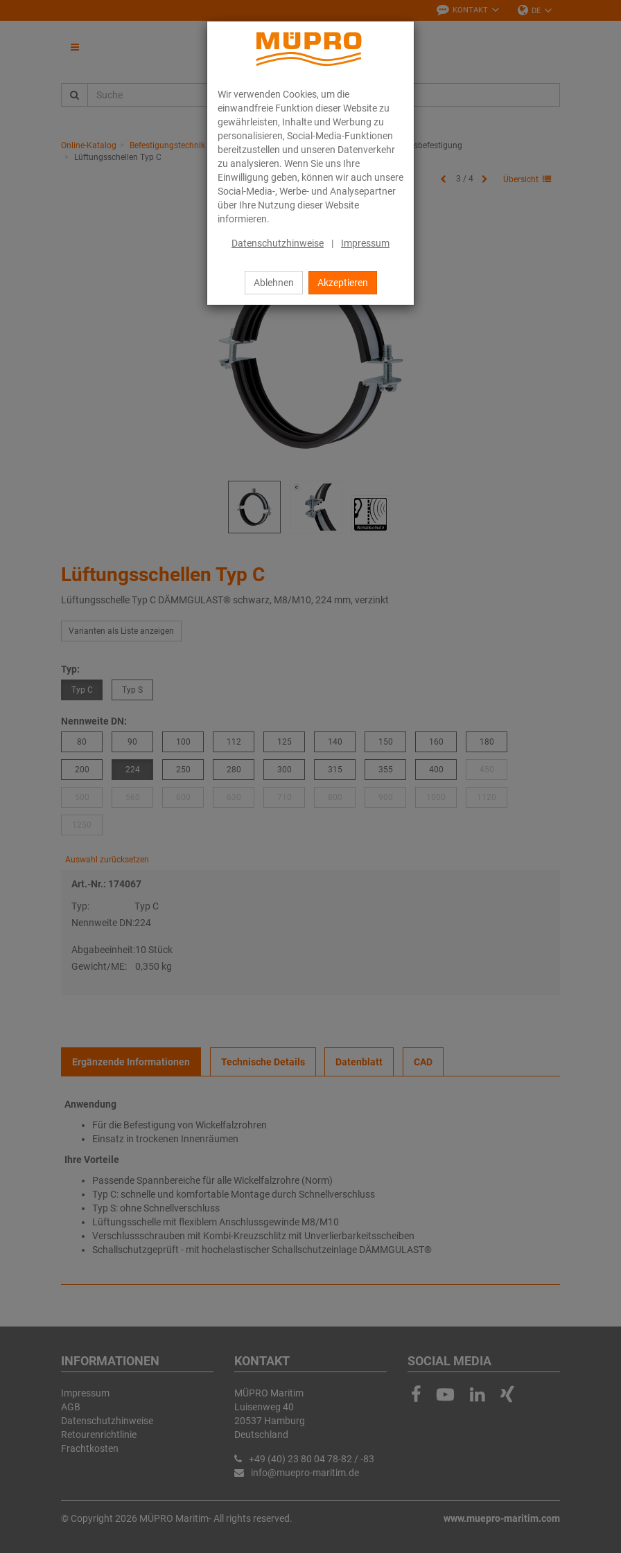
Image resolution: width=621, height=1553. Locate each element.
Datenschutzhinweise (277, 243)
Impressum (365, 243)
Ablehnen (274, 282)
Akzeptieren (342, 282)
